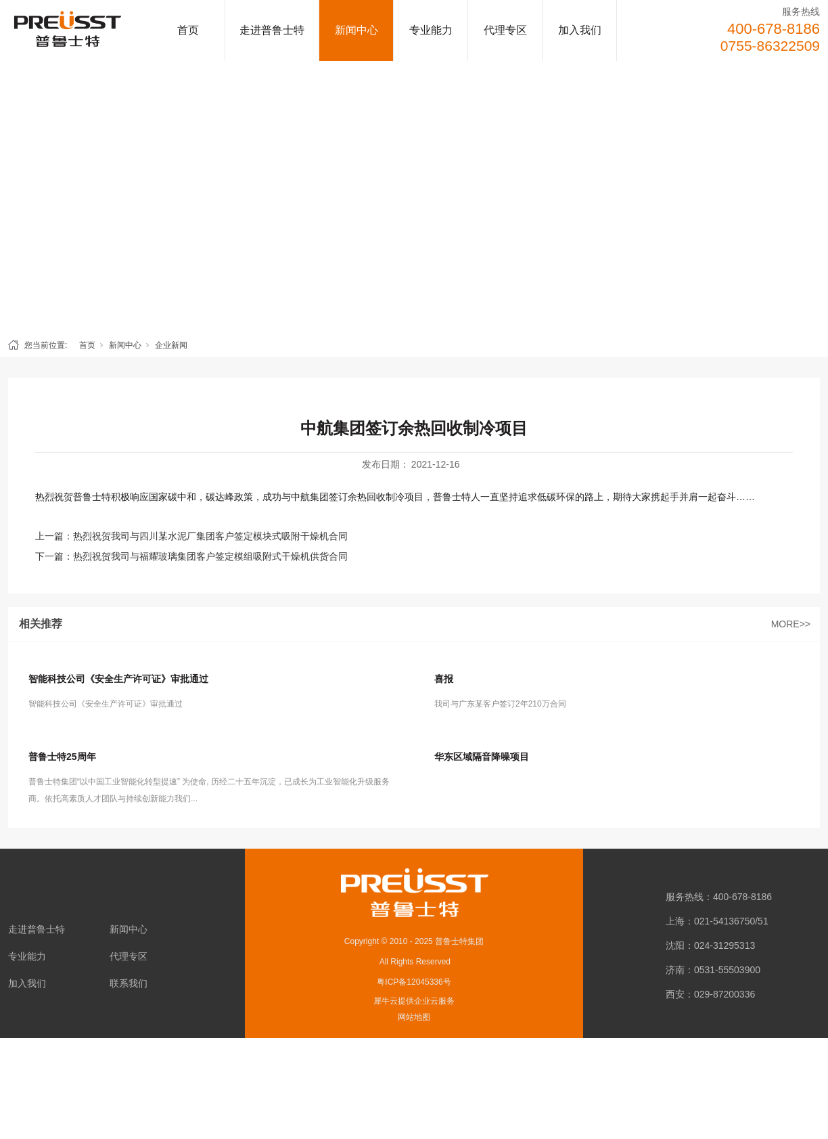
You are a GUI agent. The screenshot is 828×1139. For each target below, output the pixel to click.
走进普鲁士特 (271, 30)
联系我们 (128, 983)
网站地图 (414, 1017)
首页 (188, 30)
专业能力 (431, 30)
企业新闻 (171, 345)
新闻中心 (356, 30)
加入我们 (579, 30)
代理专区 (505, 30)
